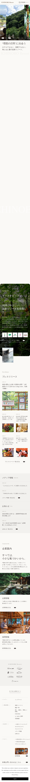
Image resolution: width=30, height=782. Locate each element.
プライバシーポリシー (20, 735)
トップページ (18, 691)
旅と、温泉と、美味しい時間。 (21, 702)
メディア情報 (18, 723)
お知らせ (17, 725)
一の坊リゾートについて (21, 716)
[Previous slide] (3, 38)
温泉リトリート (19, 697)
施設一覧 (17, 699)
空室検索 (17, 710)
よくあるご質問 (19, 708)
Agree (14, 778)
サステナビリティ (19, 718)
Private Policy (15, 774)
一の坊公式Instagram (20, 733)
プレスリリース (19, 720)
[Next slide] (9, 38)
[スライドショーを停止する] (6, 38)
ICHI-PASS (17, 705)
